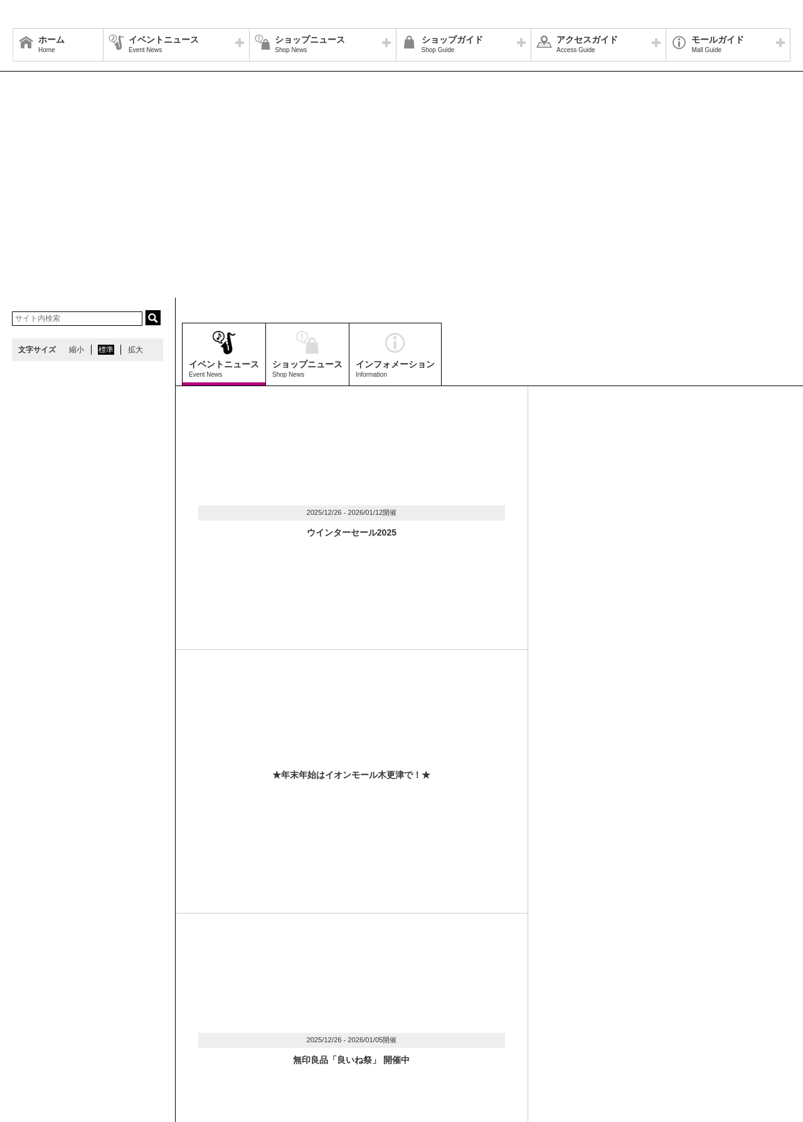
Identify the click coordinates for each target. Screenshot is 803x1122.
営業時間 (93, 1019)
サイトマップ (42, 1019)
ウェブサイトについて (202, 1019)
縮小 (76, 349)
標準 (106, 349)
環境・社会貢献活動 (134, 1034)
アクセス (136, 1019)
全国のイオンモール (53, 1034)
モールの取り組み (211, 1034)
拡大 (135, 349)
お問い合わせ (439, 1019)
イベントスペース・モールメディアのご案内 (328, 1019)
